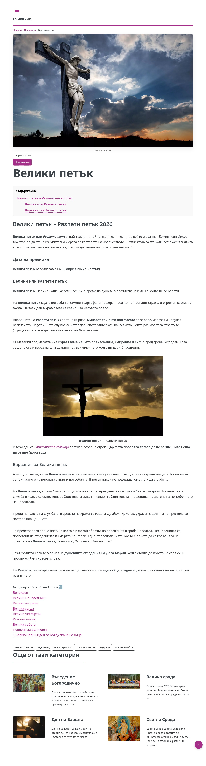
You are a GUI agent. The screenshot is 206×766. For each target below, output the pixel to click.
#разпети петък (85, 647)
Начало (17, 30)
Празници (30, 30)
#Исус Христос (63, 647)
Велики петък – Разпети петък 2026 (44, 198)
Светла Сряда (160, 719)
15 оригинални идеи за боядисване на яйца (47, 635)
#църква (104, 647)
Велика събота (24, 624)
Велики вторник (25, 603)
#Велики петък (24, 647)
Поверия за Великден (30, 629)
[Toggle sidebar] (17, 10)
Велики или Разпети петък (45, 204)
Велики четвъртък (27, 613)
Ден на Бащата (67, 719)
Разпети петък (24, 619)
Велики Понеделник (29, 598)
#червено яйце (123, 647)
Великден (20, 592)
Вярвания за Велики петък (45, 210)
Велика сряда (23, 608)
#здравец (43, 647)
